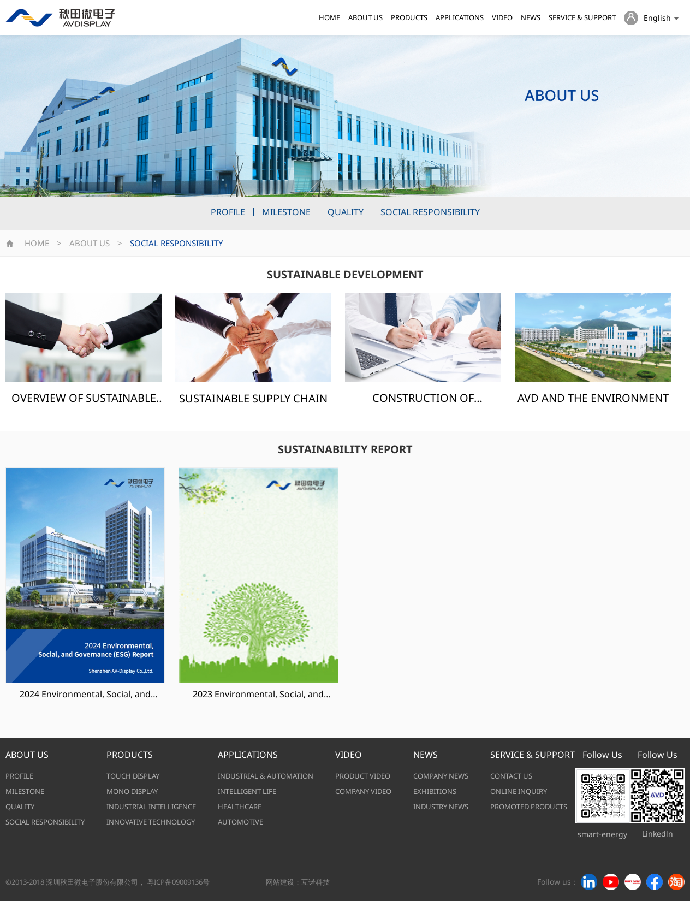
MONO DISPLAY (132, 791)
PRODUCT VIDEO (362, 776)
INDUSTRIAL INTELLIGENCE (151, 806)
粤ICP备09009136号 (178, 882)
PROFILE (228, 212)
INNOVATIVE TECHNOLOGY (150, 822)
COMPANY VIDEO (363, 791)
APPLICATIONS (460, 17)
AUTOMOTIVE (240, 822)
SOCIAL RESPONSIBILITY (430, 212)
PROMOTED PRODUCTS (528, 806)
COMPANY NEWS (440, 776)
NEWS (530, 17)
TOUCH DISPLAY (132, 776)
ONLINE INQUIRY (518, 791)
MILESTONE (286, 212)
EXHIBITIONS (434, 791)
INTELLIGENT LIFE (247, 791)
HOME (329, 17)
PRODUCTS (409, 17)
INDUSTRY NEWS (440, 806)
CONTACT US (511, 776)
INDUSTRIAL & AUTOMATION (265, 776)
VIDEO (502, 17)
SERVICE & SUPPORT (582, 17)
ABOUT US (365, 17)
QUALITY (346, 212)
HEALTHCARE (239, 806)
